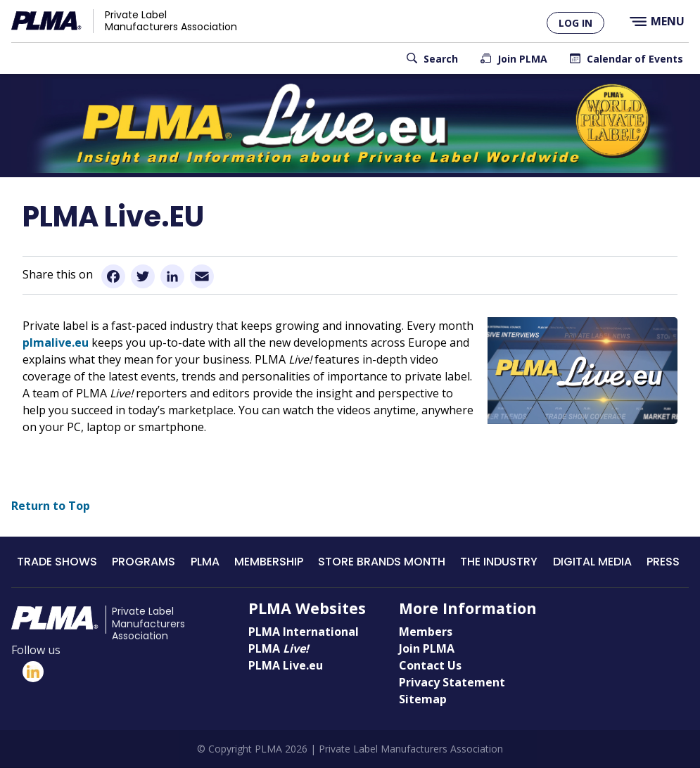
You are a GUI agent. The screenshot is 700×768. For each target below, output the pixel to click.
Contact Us (430, 665)
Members (425, 631)
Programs (143, 561)
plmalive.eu (56, 342)
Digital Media (592, 561)
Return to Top (50, 505)
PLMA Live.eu (285, 665)
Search (441, 58)
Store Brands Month (381, 561)
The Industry (498, 561)
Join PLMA (522, 58)
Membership (268, 561)
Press (663, 561)
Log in (575, 23)
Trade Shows (57, 561)
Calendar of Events (635, 58)
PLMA (205, 561)
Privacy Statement (452, 682)
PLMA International (303, 631)
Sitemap (423, 699)
